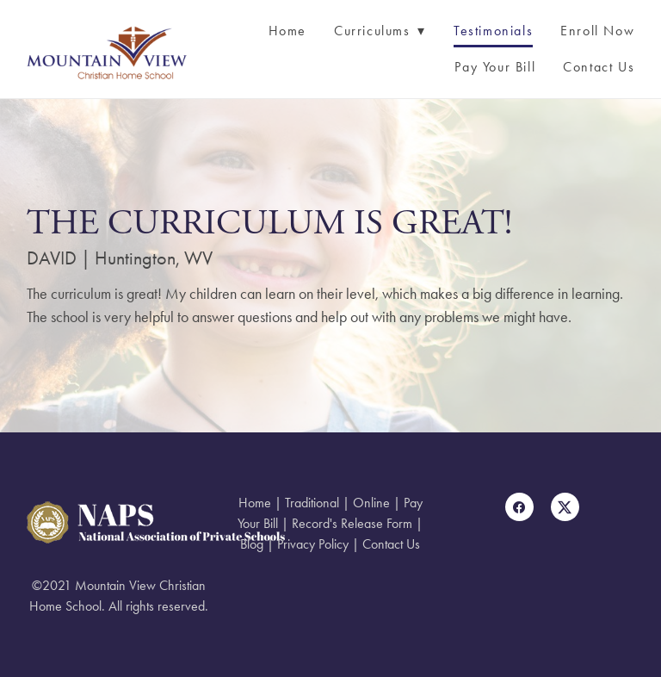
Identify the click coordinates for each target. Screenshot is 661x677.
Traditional (312, 502)
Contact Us (598, 67)
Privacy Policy (313, 544)
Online (371, 502)
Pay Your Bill (494, 67)
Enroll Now (597, 30)
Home (287, 30)
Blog (251, 544)
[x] (565, 507)
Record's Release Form (352, 523)
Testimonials (493, 30)
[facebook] (519, 507)
